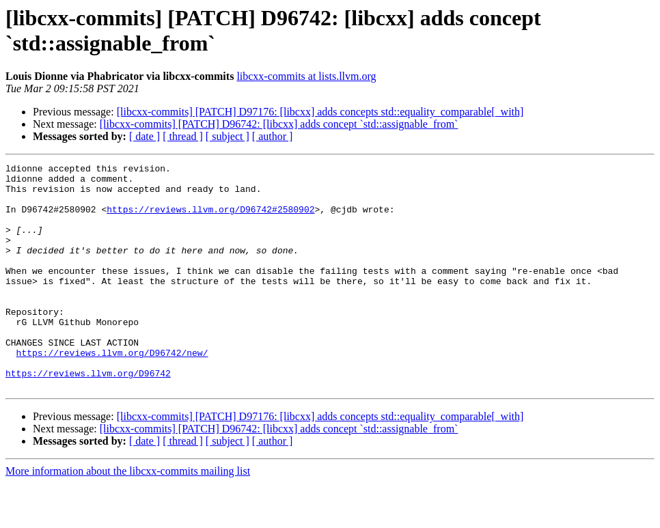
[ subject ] (227, 136)
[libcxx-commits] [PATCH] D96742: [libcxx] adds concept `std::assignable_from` (279, 124)
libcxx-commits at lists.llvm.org (306, 76)
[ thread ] (183, 136)
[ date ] (144, 136)
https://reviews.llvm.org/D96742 (88, 416)
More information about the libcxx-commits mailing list (127, 516)
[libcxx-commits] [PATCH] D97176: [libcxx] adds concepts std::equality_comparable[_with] (320, 111)
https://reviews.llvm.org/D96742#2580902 (210, 219)
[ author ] (272, 136)
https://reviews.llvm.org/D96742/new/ (112, 391)
